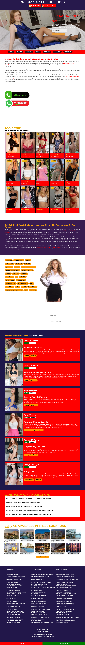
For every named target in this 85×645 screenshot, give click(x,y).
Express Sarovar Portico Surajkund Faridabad (19, 589)
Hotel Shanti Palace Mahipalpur (15, 612)
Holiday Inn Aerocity (12, 601)
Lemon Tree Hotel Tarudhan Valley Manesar (43, 587)
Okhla (26, 454)
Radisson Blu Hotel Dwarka (38, 608)
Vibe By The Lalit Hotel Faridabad (65, 615)
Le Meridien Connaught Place (39, 584)
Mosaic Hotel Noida (36, 590)
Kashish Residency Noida (37, 579)
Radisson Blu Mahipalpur (38, 612)
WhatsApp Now (64, 643)
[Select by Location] (59, 30)
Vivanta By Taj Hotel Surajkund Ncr (65, 620)
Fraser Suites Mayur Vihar (14, 593)
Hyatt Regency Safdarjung (14, 620)
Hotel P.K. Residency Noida (14, 609)
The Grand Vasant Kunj (62, 589)
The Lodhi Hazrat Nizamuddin (63, 596)
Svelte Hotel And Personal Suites (65, 574)
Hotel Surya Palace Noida (13, 614)
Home (11, 51)
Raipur (26, 380)
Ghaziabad (57, 51)
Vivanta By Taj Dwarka (62, 619)
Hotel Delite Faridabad (13, 604)
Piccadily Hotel (35, 600)
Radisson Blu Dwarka (37, 604)
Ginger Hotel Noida (12, 598)
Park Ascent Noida (36, 593)
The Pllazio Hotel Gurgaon (63, 608)
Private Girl (38, 479)
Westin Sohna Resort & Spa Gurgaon (66, 623)
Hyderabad (68, 51)
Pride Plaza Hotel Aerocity (38, 601)
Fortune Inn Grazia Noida (13, 590)
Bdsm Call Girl (33, 454)
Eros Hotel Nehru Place (13, 587)
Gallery (19, 51)
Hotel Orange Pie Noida (13, 608)
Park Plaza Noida (35, 596)
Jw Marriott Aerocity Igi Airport (40, 576)
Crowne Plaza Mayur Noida (14, 577)
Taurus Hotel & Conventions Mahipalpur (67, 579)
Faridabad (47, 51)
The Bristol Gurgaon (61, 584)
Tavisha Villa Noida (61, 581)
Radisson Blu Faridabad (37, 606)
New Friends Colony (30, 430)
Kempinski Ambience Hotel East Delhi (41, 581)
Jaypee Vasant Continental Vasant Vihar (42, 574)
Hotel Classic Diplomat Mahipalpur (16, 603)
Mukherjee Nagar (29, 479)
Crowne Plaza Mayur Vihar (14, 579)
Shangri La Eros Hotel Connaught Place (42, 622)
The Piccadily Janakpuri (62, 606)
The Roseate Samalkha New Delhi (65, 609)
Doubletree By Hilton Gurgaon (15, 584)
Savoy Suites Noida (36, 620)
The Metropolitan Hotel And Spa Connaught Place (69, 600)
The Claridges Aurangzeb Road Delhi (66, 585)
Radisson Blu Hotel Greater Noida (40, 609)
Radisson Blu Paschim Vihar (38, 615)
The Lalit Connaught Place (63, 592)
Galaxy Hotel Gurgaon (13, 595)
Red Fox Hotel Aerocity (37, 619)
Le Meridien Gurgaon (36, 585)
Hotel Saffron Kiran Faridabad (15, 611)
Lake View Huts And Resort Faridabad (41, 582)
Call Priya (21, 643)
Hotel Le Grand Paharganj (14, 606)
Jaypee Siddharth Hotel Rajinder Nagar (42, 573)
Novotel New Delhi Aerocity (38, 592)
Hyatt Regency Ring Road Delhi (15, 619)
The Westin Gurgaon (61, 612)
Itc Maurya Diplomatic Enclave (15, 623)
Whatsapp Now (49, 6)
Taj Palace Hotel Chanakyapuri (64, 577)
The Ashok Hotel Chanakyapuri (64, 582)
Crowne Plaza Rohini (12, 582)
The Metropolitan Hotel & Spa (64, 598)
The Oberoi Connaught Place (64, 601)
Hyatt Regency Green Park (14, 617)
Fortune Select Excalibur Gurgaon (16, 592)
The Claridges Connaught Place (64, 587)
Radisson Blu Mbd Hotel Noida (39, 614)
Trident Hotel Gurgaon (62, 614)
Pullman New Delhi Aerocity (38, 603)
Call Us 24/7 (35, 6)
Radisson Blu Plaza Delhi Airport (40, 617)
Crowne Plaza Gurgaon (13, 574)
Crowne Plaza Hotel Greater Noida (16, 576)
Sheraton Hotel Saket (37, 623)
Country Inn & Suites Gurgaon (15, 573)
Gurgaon (29, 51)
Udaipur (27, 355)
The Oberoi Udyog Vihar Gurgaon (65, 603)
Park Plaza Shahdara (37, 598)
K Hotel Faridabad (36, 577)
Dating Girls (34, 405)
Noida (37, 51)
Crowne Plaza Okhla (12, 581)
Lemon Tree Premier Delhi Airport (40, 589)
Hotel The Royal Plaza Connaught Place (17, 615)
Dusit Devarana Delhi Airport (14, 585)
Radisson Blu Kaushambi (37, 611)
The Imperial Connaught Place (64, 590)
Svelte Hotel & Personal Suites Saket (66, 573)
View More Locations (42, 556)
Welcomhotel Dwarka (62, 622)
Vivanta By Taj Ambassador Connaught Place (68, 617)
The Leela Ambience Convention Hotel (66, 593)
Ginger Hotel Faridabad (13, 596)
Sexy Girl (33, 355)
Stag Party (40, 430)
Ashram (27, 405)
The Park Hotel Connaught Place (65, 604)
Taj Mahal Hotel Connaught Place (65, 576)
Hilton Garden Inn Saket (13, 600)
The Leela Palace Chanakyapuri (64, 595)
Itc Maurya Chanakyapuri (13, 622)
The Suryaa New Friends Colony (64, 611)
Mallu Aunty (33, 380)
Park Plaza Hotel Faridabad (38, 595)
